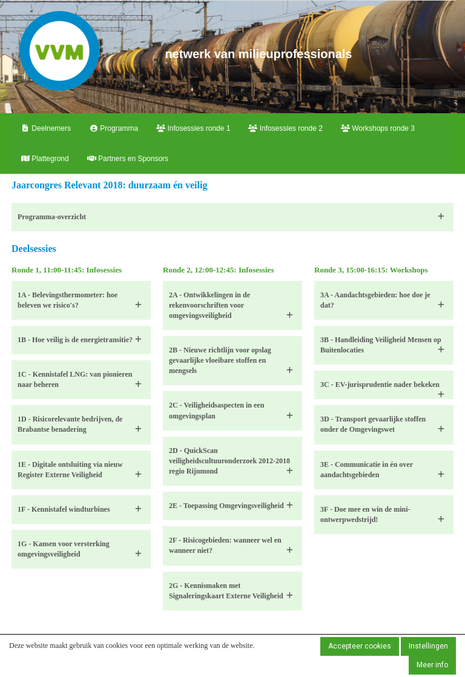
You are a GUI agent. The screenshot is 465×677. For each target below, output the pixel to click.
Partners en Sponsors (127, 158)
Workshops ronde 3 (378, 128)
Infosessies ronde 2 (285, 128)
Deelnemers (46, 128)
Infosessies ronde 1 (193, 128)
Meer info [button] (432, 665)
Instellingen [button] (428, 646)
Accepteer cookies (359, 646)
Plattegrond (45, 158)
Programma (113, 128)
